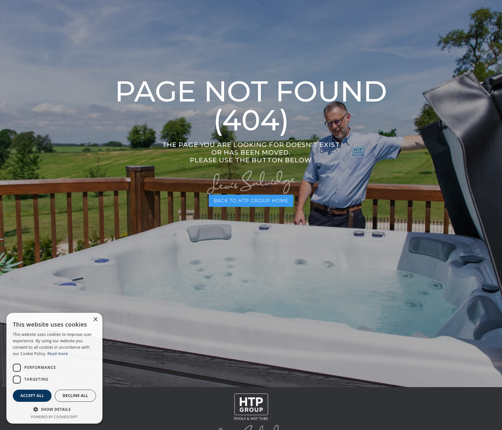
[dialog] (54, 368)
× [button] (95, 319)
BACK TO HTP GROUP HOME (251, 201)
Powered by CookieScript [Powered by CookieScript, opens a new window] (54, 416)
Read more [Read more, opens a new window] (57, 353)
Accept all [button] (32, 395)
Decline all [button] (75, 395)
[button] (54, 409)
